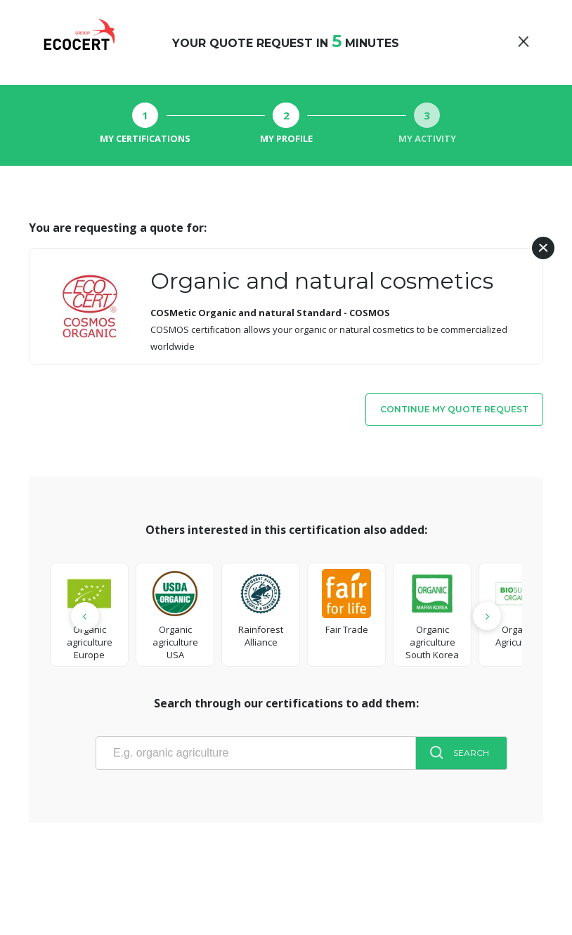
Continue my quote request (454, 409)
